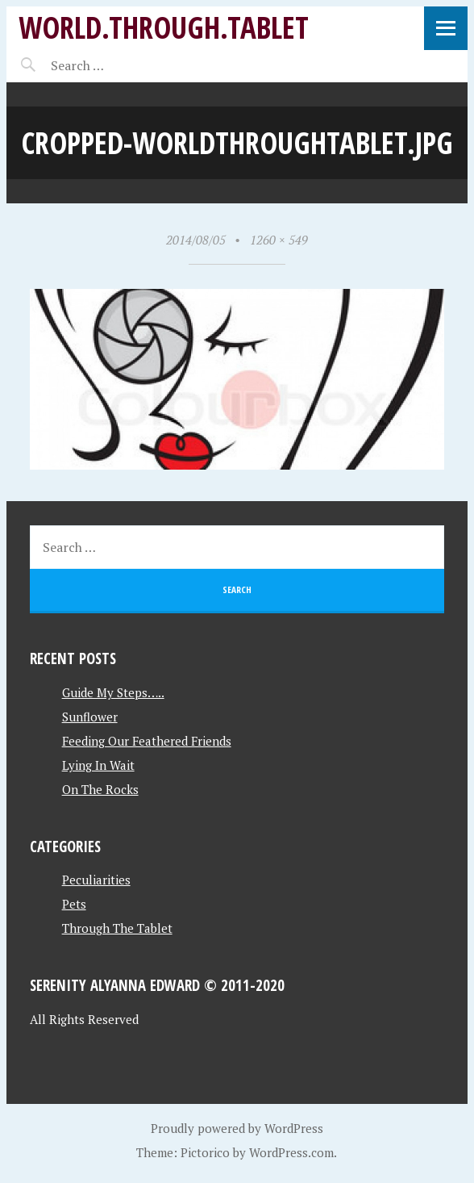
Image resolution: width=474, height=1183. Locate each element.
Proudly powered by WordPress (237, 1128)
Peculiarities (96, 880)
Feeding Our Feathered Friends (146, 741)
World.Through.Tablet (164, 27)
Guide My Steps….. (113, 692)
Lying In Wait (98, 765)
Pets (74, 904)
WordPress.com (291, 1152)
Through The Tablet (117, 928)
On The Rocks (100, 789)
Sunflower (90, 717)
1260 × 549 (279, 240)
